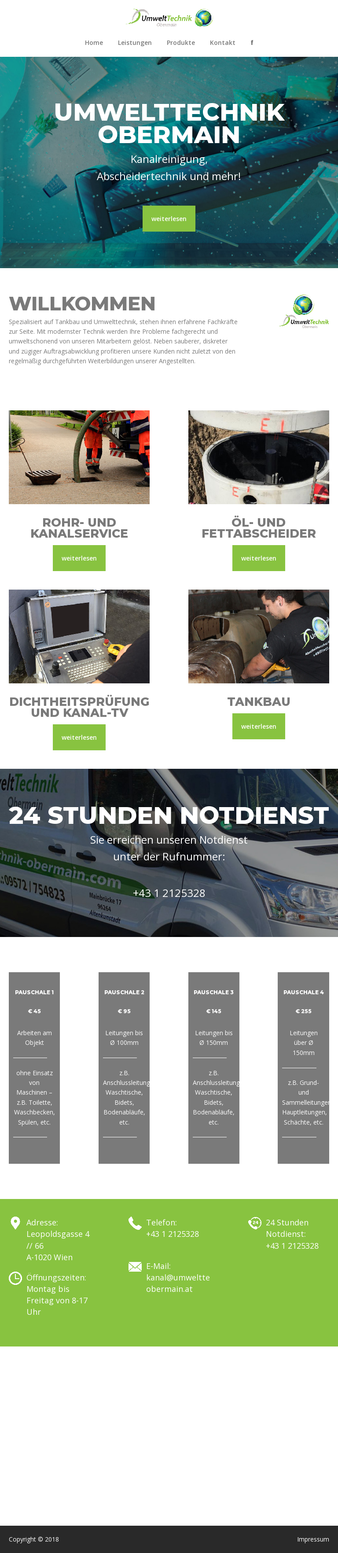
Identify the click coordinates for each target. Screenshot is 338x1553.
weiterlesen (169, 218)
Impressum (313, 1539)
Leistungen (135, 42)
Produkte (181, 42)
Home (94, 42)
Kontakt (222, 42)
